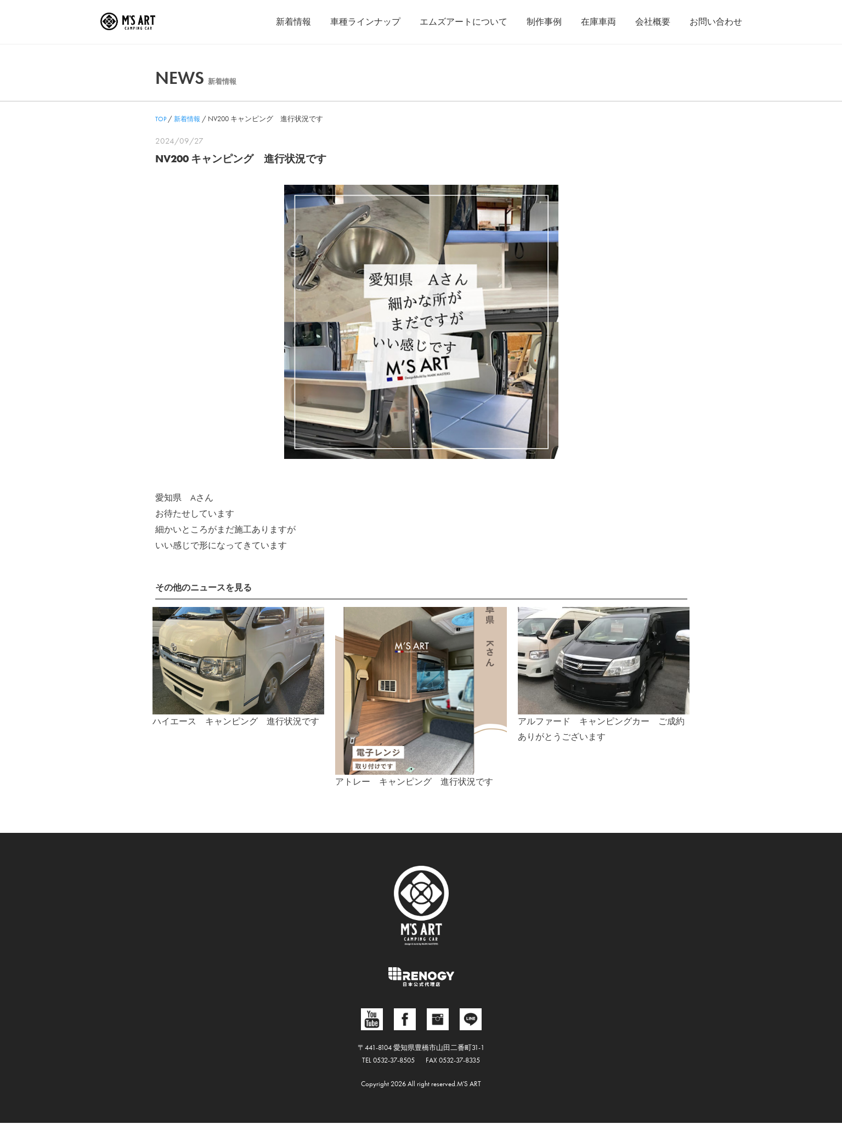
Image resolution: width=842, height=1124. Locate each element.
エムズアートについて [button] (463, 21)
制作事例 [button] (544, 21)
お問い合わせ (716, 21)
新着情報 (293, 21)
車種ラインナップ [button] (365, 21)
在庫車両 (598, 21)
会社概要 (652, 21)
